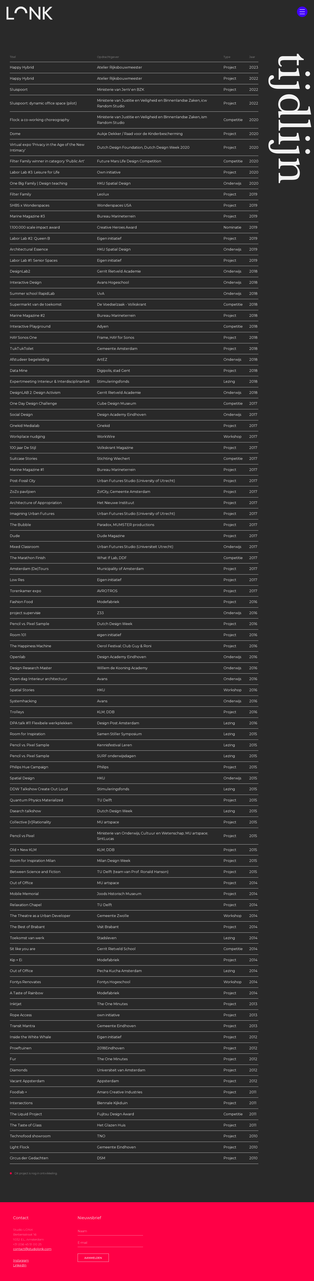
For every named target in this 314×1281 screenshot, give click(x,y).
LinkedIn (19, 1265)
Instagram (21, 1260)
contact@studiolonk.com (32, 1249)
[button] (302, 12)
